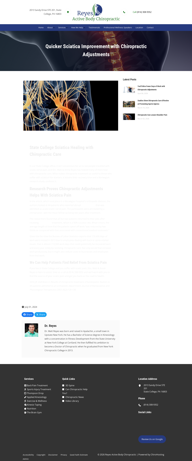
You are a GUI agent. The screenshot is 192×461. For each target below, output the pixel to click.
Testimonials (94, 27)
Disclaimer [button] (53, 455)
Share (27, 314)
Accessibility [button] (28, 455)
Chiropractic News (74, 397)
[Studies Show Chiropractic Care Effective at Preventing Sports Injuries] (129, 103)
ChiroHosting (157, 454)
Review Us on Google (152, 439)
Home (41, 27)
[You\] (129, 89)
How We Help (77, 27)
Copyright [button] (41, 455)
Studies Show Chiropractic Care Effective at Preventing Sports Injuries (153, 102)
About (50, 27)
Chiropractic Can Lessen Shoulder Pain (152, 115)
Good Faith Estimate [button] (79, 455)
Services (62, 27)
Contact (150, 27)
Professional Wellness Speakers (118, 27)
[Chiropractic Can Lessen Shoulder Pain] (129, 116)
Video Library (72, 400)
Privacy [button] (64, 455)
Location (139, 27)
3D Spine (69, 385)
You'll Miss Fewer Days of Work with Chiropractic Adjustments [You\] (151, 88)
